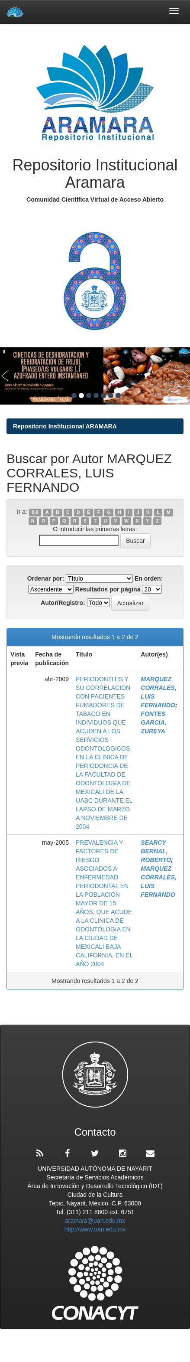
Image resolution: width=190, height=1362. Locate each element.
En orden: (149, 578)
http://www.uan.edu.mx (95, 1229)
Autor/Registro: (63, 602)
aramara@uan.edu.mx (95, 1220)
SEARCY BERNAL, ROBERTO (156, 851)
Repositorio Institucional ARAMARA (65, 426)
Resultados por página (108, 589)
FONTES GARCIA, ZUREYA (153, 722)
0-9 (35, 512)
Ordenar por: (45, 578)
